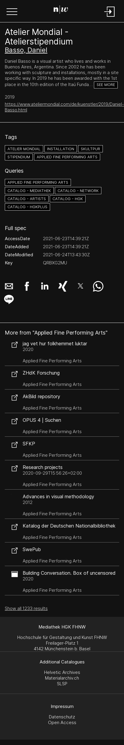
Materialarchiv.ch (62, 678)
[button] (12, 12)
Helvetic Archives (62, 672)
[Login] (110, 17)
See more (106, 84)
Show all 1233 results (26, 608)
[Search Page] (61, 10)
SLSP (62, 683)
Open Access (62, 722)
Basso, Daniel (26, 50)
